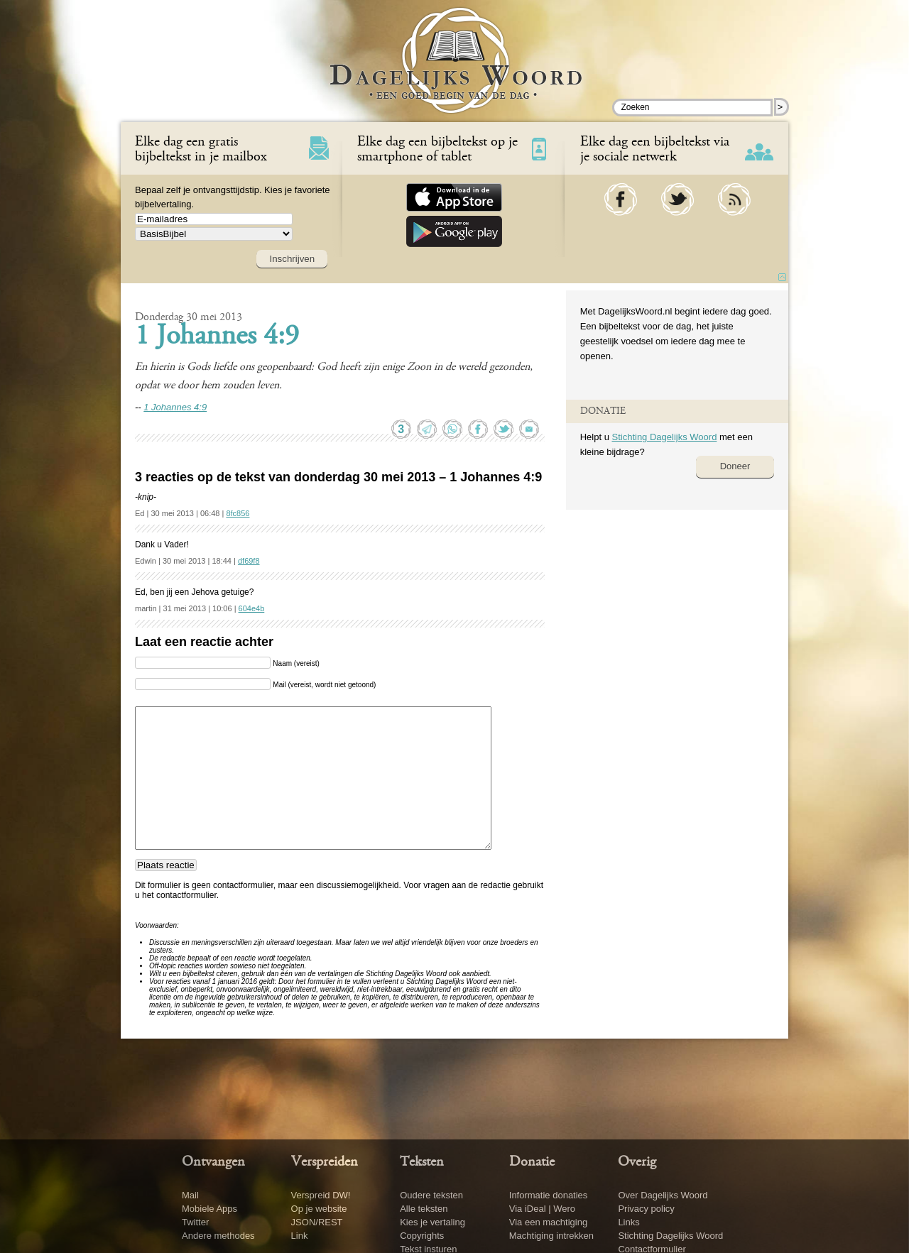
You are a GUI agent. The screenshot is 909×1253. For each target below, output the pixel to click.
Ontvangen (213, 1162)
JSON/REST (317, 1222)
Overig (637, 1162)
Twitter (195, 1222)
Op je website (319, 1208)
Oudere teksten (431, 1195)
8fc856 (237, 513)
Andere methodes (218, 1235)
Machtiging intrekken (551, 1235)
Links (628, 1222)
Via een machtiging (548, 1222)
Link (299, 1235)
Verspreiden (324, 1162)
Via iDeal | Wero (542, 1208)
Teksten (422, 1162)
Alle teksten (423, 1208)
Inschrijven (292, 258)
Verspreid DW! (321, 1195)
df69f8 (249, 561)
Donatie (532, 1162)
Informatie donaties (548, 1195)
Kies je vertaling (432, 1222)
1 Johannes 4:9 (217, 337)
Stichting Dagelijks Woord (664, 437)
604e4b (252, 608)
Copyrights (422, 1235)
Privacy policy (646, 1208)
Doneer (735, 466)
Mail (190, 1195)
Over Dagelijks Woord (662, 1195)
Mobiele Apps (209, 1208)
